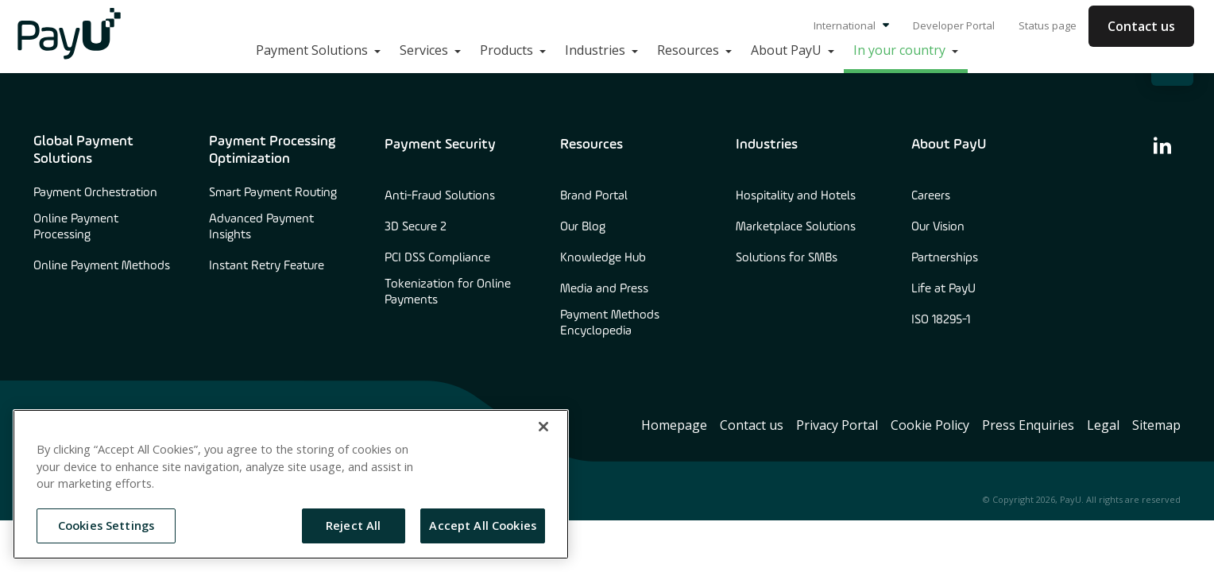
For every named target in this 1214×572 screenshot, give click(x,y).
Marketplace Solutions (796, 227)
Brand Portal (594, 196)
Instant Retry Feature (266, 266)
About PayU (948, 144)
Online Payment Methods (101, 266)
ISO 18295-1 (940, 320)
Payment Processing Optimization (272, 150)
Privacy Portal (837, 425)
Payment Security (440, 144)
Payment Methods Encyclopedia (609, 323)
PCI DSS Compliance (437, 258)
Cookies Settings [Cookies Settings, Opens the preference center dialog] (106, 525)
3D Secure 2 (416, 227)
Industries (767, 144)
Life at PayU (943, 289)
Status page (1048, 25)
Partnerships (944, 258)
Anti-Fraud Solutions (440, 196)
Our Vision (938, 227)
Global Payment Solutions (83, 150)
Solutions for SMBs (786, 258)
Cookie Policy (930, 425)
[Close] (543, 426)
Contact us (1141, 26)
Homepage (674, 425)
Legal (1103, 425)
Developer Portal (954, 25)
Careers (930, 196)
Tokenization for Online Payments (448, 292)
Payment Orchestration (95, 193)
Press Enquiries (1028, 425)
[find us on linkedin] (1162, 145)
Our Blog (582, 227)
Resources (591, 144)
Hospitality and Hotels (796, 196)
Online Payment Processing (75, 227)
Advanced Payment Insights (261, 227)
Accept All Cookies (482, 525)
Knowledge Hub (603, 258)
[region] (291, 484)
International (851, 25)
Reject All (353, 525)
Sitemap (1156, 425)
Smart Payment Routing (273, 193)
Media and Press (604, 289)
